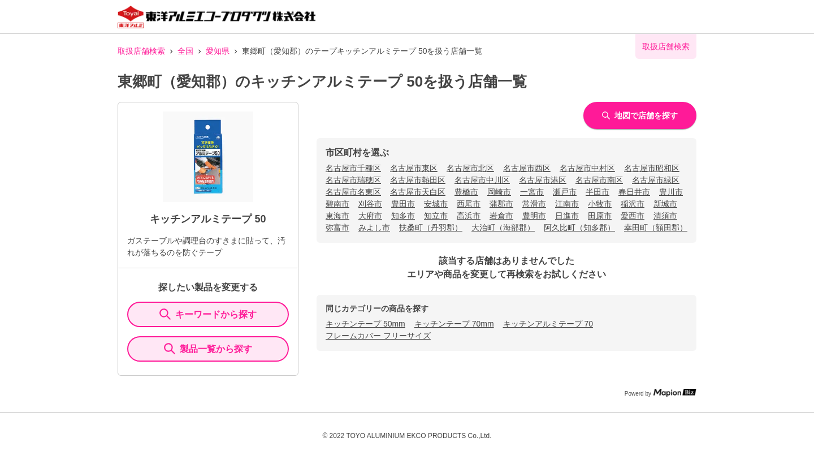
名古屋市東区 (414, 168)
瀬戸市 (565, 191)
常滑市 (534, 203)
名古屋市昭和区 (651, 168)
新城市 (665, 203)
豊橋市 (466, 191)
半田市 (597, 191)
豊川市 (671, 191)
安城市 (436, 203)
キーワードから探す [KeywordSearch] (208, 314)
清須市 (665, 215)
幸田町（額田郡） (655, 227)
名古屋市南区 (599, 180)
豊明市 (534, 215)
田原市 (600, 215)
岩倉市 (501, 215)
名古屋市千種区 (353, 168)
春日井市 (634, 191)
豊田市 (403, 203)
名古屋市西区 (527, 168)
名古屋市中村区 (587, 168)
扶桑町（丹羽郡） (430, 227)
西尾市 (468, 203)
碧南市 (337, 203)
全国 (185, 50)
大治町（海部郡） (503, 227)
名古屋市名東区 (353, 191)
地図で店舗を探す (640, 115)
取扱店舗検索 (141, 50)
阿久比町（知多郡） (579, 227)
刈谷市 (370, 203)
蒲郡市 (501, 203)
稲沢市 (632, 203)
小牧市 (600, 203)
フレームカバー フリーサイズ (378, 335)
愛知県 (218, 50)
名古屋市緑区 (655, 180)
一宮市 (532, 191)
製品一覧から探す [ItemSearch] (208, 348)
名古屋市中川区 (482, 180)
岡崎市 (499, 191)
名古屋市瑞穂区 (353, 180)
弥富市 (337, 227)
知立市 (436, 215)
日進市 (567, 215)
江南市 (567, 203)
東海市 (337, 215)
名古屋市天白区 (417, 191)
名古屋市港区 (542, 180)
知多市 (403, 215)
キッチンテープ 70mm (454, 323)
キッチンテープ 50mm (365, 323)
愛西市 (632, 215)
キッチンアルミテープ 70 (548, 323)
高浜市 (468, 215)
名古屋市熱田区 (417, 180)
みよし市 (374, 227)
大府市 (370, 215)
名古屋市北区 (470, 168)
